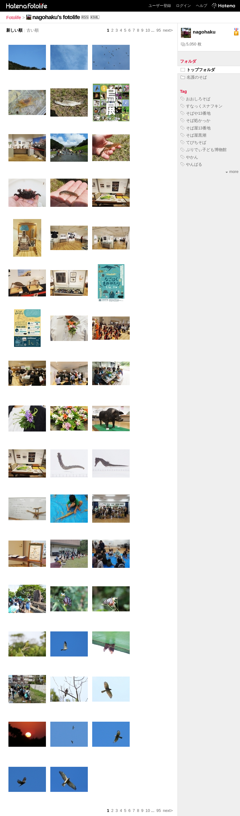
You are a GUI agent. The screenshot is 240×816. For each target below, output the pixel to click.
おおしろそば (195, 99)
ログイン (183, 5)
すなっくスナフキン (201, 106)
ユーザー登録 (159, 5)
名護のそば (194, 77)
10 (148, 30)
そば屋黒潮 (193, 135)
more (232, 171)
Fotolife (13, 17)
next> (168, 30)
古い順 (33, 30)
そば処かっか (195, 120)
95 (159, 30)
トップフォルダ (198, 69)
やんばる (191, 164)
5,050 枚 (191, 44)
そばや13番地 (196, 113)
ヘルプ (201, 5)
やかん (189, 157)
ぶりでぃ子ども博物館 (204, 149)
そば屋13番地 (196, 128)
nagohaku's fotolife (56, 17)
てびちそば (193, 142)
